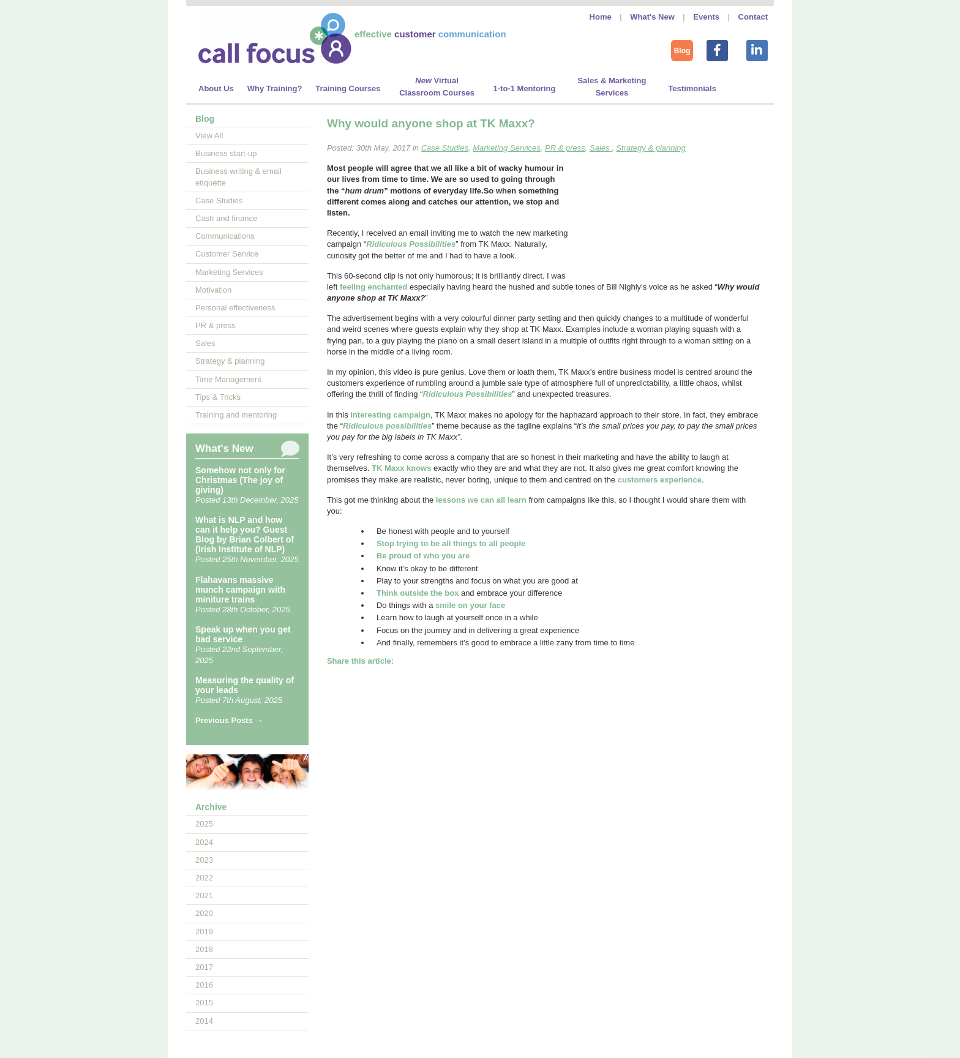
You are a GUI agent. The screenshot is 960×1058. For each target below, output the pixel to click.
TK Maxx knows (402, 468)
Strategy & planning (229, 361)
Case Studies (218, 200)
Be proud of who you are (423, 555)
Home (601, 16)
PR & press (215, 325)
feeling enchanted (374, 286)
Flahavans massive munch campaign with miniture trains (240, 589)
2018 (204, 949)
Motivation (213, 290)
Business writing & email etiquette (238, 177)
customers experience (660, 479)
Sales (205, 343)
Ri (427, 394)
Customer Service (226, 253)
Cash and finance (226, 218)
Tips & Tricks (218, 397)
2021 (204, 895)
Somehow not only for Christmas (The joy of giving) (240, 480)
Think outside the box (418, 593)
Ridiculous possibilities (387, 425)
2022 (204, 877)
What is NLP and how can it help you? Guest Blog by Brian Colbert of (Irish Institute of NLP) (244, 534)
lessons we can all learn (481, 500)
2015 (204, 1002)
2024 (204, 842)
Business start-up (226, 153)
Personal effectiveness (235, 307)
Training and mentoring (236, 414)
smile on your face (470, 605)
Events (706, 16)
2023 (204, 860)
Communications (225, 236)
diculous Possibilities (471, 394)
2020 (204, 913)
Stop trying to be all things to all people (451, 543)
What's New (652, 16)
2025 (204, 823)
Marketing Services (229, 272)
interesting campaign (390, 414)
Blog (682, 51)
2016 (204, 984)
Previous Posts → (229, 720)
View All (209, 135)
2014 (204, 1021)
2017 (204, 967)
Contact (753, 16)
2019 (204, 931)
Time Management (228, 379)
